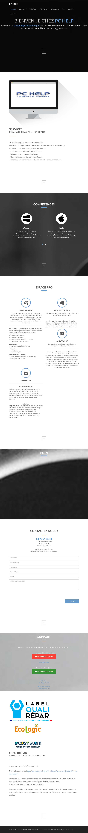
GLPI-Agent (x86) (44, 683)
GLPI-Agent (44, 681)
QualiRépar (23, 9)
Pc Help (13, 4)
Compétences (43, 9)
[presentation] (24, 595)
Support (14, 14)
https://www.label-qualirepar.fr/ (37, 771)
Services (33, 9)
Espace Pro (55, 9)
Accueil (13, 9)
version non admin (44, 662)
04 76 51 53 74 (44, 538)
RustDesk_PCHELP (44, 686)
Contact (71, 9)
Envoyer (72, 601)
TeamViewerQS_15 (44, 688)
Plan (63, 9)
